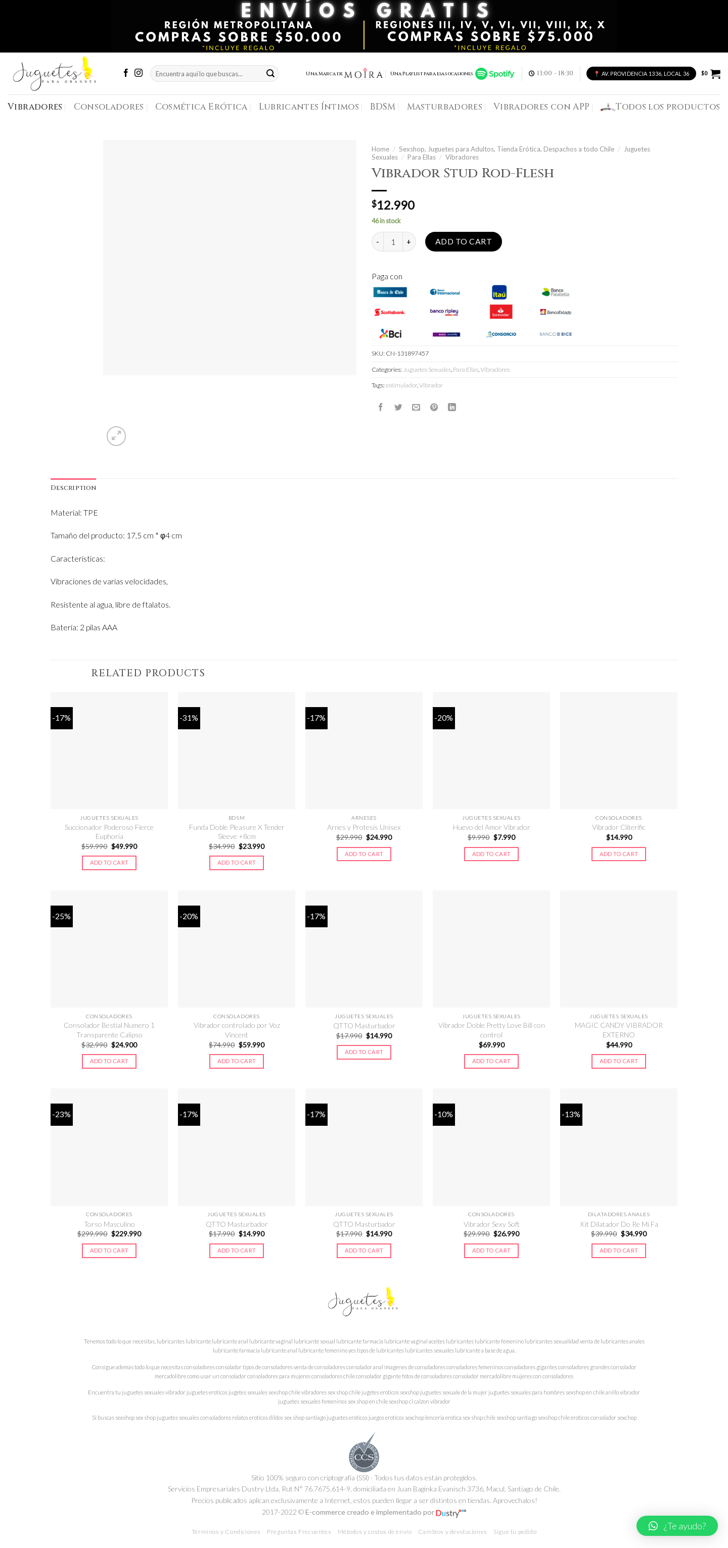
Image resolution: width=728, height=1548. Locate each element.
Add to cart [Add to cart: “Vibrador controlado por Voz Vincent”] (236, 1061)
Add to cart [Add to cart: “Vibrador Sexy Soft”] (491, 1250)
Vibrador (431, 385)
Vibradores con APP (541, 107)
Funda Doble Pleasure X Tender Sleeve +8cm (237, 831)
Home (380, 149)
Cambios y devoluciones (452, 1531)
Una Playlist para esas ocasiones (453, 74)
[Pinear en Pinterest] (434, 407)
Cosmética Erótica (201, 107)
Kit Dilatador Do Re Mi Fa (619, 1224)
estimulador (401, 385)
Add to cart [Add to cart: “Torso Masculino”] (109, 1250)
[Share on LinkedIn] (452, 407)
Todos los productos (660, 107)
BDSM (382, 107)
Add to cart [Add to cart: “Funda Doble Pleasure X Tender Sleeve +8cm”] (236, 862)
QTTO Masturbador (364, 1025)
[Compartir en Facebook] (381, 407)
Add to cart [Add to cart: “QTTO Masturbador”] (364, 1051)
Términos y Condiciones (226, 1531)
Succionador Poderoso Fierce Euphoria (109, 831)
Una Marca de (344, 74)
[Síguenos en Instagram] (138, 73)
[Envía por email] (416, 407)
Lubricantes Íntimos (309, 107)
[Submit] (270, 73)
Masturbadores (445, 107)
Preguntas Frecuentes (299, 1531)
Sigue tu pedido (514, 1531)
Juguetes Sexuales (427, 369)
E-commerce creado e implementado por (385, 1512)
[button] (677, 1526)
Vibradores (35, 107)
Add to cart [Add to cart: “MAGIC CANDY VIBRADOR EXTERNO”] (619, 1061)
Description (73, 488)
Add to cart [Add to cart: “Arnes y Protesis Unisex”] (364, 854)
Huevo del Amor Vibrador (491, 827)
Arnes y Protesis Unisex (364, 827)
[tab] (73, 488)
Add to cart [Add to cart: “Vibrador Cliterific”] (619, 854)
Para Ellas (421, 157)
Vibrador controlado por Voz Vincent (237, 1029)
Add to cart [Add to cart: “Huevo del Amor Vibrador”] (491, 854)
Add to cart (463, 241)
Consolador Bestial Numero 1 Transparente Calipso (109, 1029)
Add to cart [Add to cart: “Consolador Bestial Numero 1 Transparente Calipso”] (109, 1061)
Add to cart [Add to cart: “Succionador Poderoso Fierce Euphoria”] (109, 862)
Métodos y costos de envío (375, 1531)
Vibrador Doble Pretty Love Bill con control (491, 1029)
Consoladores (109, 107)
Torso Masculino (109, 1224)
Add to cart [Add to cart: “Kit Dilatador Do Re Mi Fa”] (619, 1250)
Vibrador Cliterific (619, 827)
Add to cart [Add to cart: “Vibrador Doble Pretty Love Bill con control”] (491, 1061)
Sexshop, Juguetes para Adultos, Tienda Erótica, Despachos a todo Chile (506, 149)
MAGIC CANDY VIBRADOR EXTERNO (619, 1029)
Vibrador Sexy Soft (492, 1224)
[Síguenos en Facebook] (126, 73)
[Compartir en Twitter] (398, 407)
